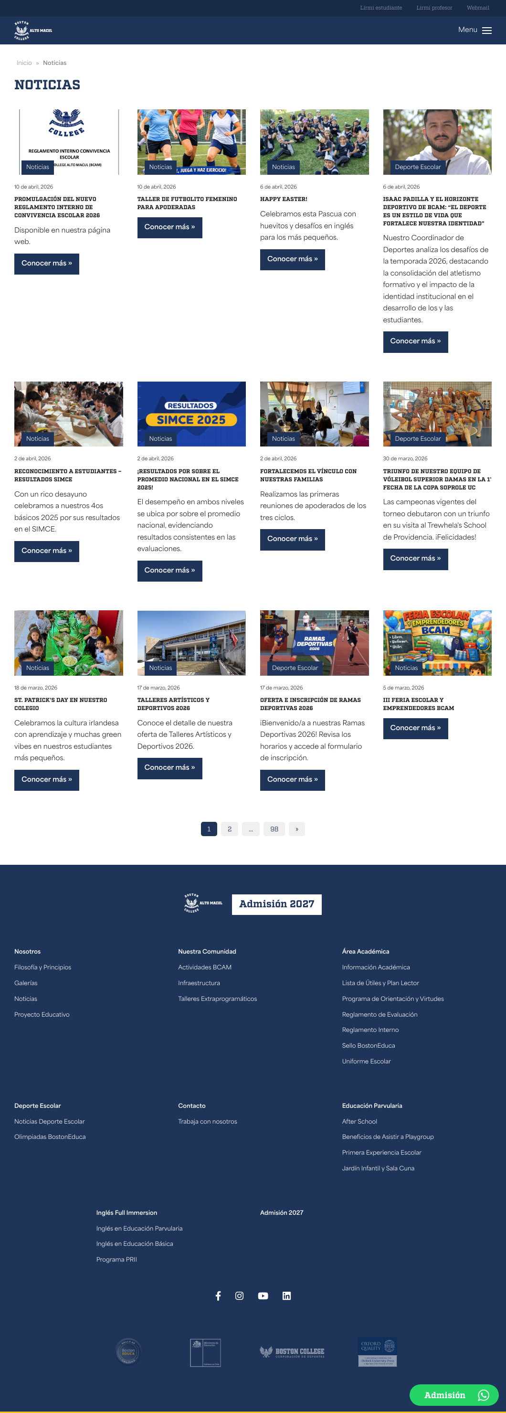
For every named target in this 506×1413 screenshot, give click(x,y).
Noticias (37, 167)
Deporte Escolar (418, 167)
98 (274, 830)
